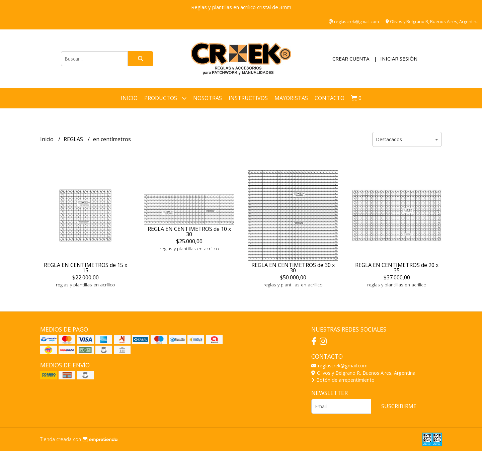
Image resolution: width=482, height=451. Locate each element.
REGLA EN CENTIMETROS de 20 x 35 (396, 267)
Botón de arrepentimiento (343, 380)
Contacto (329, 98)
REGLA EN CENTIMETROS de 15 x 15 (85, 267)
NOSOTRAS (207, 98)
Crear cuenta (350, 58)
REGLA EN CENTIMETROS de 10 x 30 (189, 231)
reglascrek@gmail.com (339, 365)
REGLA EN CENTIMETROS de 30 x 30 (293, 267)
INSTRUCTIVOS (248, 98)
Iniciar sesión (398, 58)
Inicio (129, 98)
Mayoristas (291, 98)
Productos (165, 98)
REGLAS (74, 139)
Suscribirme (398, 406)
